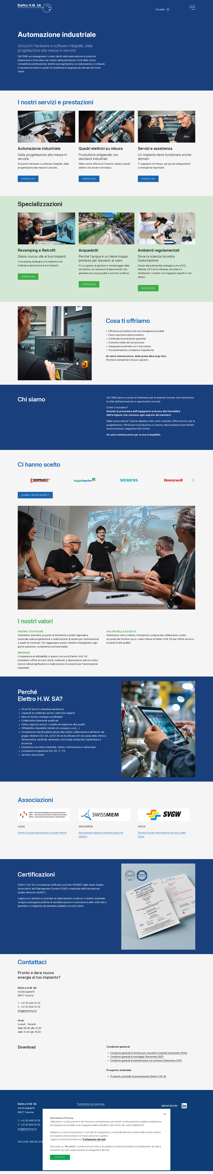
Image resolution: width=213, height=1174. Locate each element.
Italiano (160, 9)
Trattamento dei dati (94, 1139)
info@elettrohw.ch (28, 1131)
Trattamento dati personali (91, 1107)
